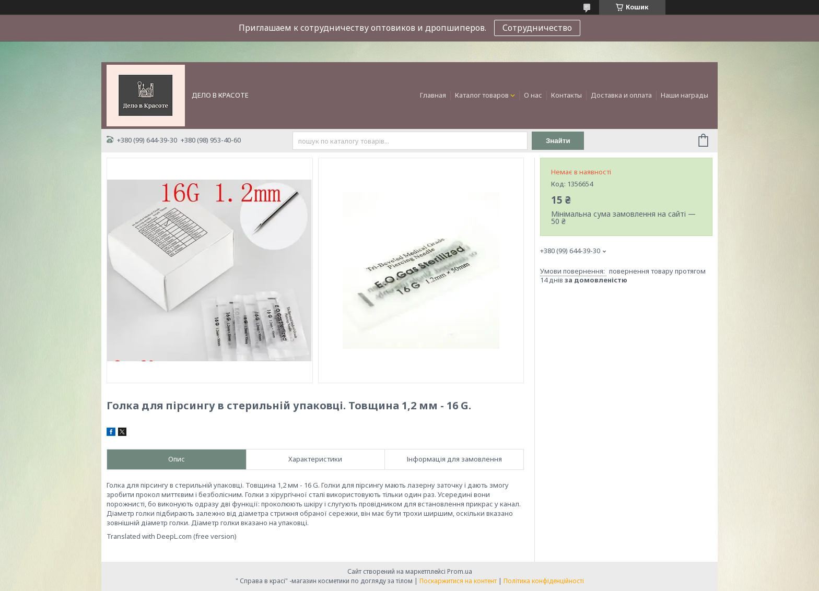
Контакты (566, 95)
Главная (433, 95)
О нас (533, 95)
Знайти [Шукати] (558, 141)
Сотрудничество (537, 27)
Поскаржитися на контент (458, 580)
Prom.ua (459, 571)
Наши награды (684, 95)
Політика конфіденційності (544, 580)
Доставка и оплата (621, 95)
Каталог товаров (482, 95)
